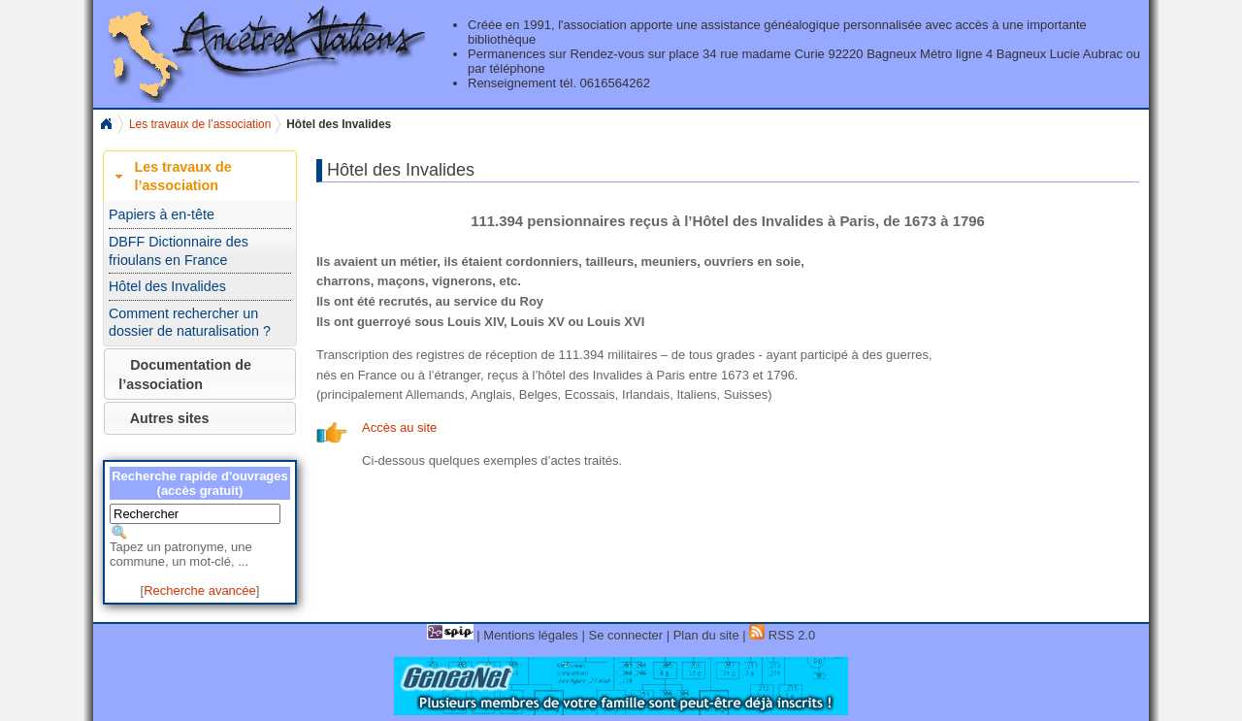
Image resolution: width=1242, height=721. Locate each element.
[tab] (200, 176)
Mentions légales (530, 635)
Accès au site (399, 427)
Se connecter (625, 635)
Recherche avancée (200, 590)
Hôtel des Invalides (167, 286)
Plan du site (706, 635)
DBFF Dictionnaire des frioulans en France (178, 251)
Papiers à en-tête (161, 214)
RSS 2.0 (782, 635)
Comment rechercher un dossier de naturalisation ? (190, 323)
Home (106, 124)
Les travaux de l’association (200, 124)
